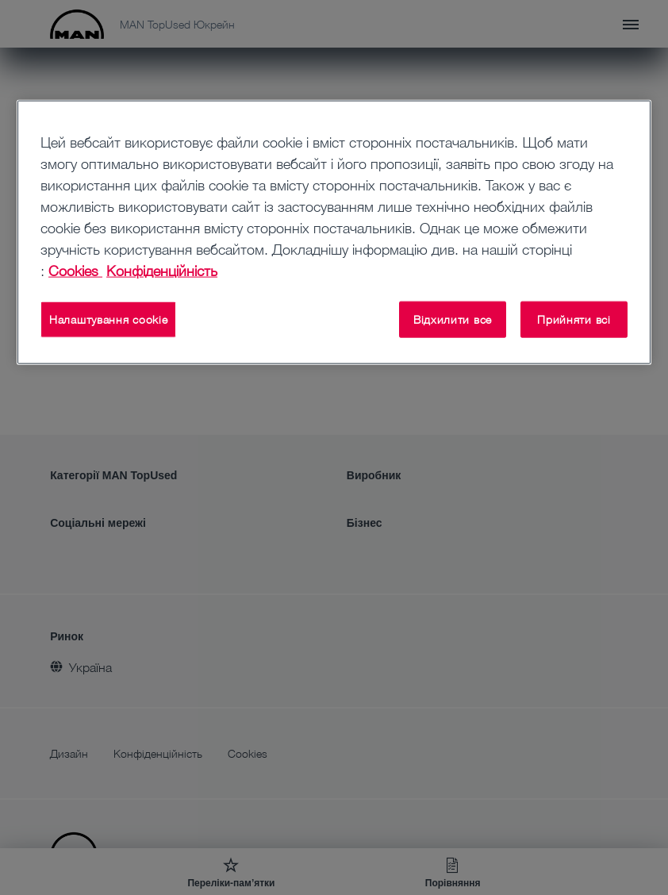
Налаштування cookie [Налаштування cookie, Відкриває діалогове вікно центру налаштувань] (108, 319)
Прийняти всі (573, 319)
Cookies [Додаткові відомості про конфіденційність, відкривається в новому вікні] (75, 270)
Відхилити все (452, 319)
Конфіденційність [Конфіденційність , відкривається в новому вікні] (161, 270)
